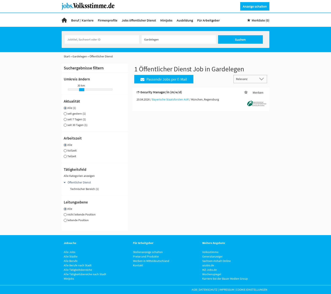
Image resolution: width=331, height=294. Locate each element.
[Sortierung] (246, 78)
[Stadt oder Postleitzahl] (179, 39)
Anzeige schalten (255, 6)
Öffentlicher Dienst (79, 182)
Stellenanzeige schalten (148, 252)
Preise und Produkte (146, 256)
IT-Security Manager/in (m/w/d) (159, 92)
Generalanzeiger (212, 256)
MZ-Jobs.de (209, 270)
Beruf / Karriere (82, 20)
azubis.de (208, 265)
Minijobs (166, 20)
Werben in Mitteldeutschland (151, 261)
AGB (194, 289)
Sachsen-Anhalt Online (216, 261)
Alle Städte (70, 256)
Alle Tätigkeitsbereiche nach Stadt (85, 274)
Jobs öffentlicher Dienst (139, 20)
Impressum (226, 289)
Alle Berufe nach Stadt (78, 265)
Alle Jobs (69, 252)
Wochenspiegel (211, 274)
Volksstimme (210, 252)
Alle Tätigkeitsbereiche (78, 270)
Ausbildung (185, 20)
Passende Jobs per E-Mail (163, 79)
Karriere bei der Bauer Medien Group (225, 278)
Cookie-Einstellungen (251, 289)
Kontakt (138, 265)
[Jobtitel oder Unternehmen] (102, 39)
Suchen (240, 39)
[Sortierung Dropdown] (262, 78)
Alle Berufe (70, 261)
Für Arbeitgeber (208, 20)
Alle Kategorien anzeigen (79, 176)
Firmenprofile (107, 20)
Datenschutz (208, 289)
